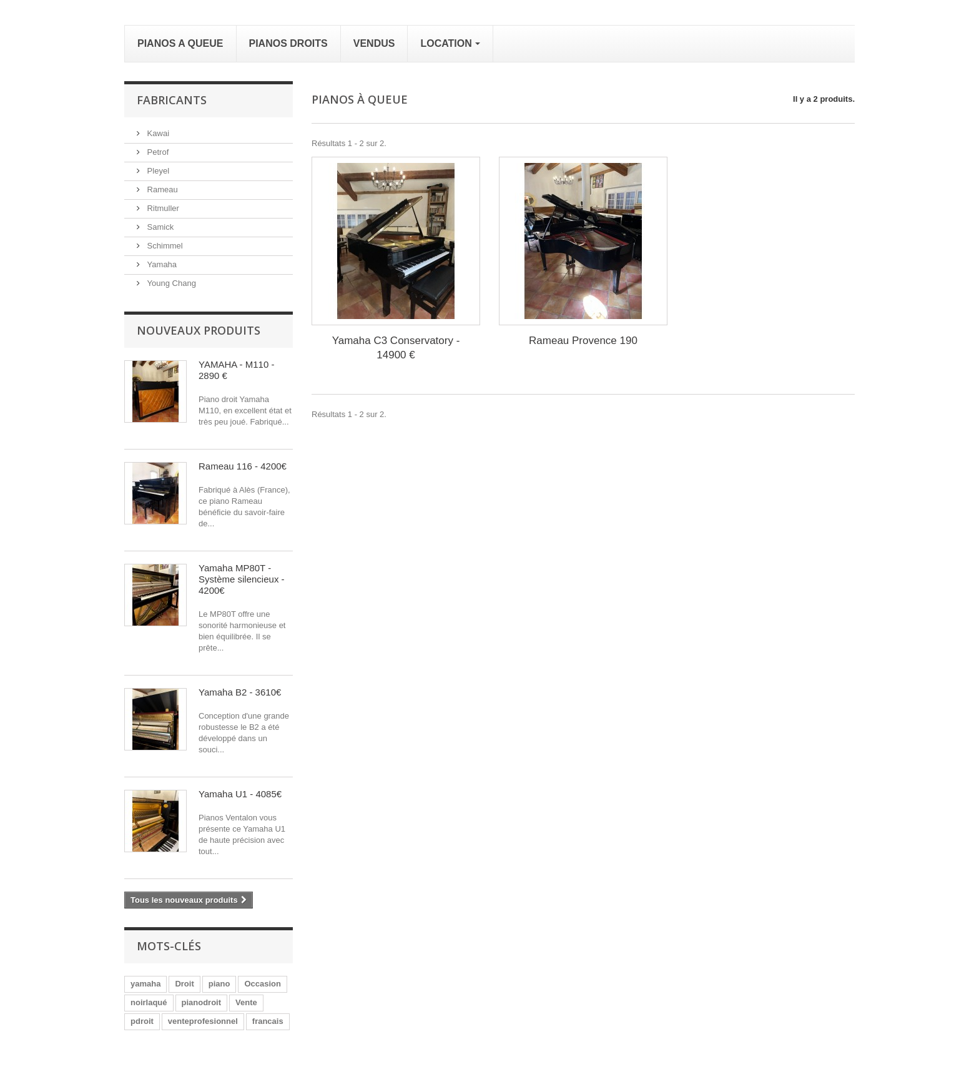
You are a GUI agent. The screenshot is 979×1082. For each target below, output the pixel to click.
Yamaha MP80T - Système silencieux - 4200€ (242, 579)
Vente (246, 1002)
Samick (159, 227)
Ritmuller (162, 208)
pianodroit (202, 1002)
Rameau (161, 189)
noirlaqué (148, 1002)
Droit (184, 983)
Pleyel (157, 170)
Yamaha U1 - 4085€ (240, 794)
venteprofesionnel (203, 1021)
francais (267, 1021)
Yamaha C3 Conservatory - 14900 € (396, 348)
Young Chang (170, 283)
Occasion (262, 983)
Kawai (157, 133)
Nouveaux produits (198, 330)
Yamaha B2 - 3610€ (240, 692)
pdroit (142, 1021)
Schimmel (164, 245)
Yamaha (161, 264)
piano (219, 983)
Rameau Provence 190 (583, 341)
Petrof (157, 152)
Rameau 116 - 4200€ (243, 466)
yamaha (145, 983)
